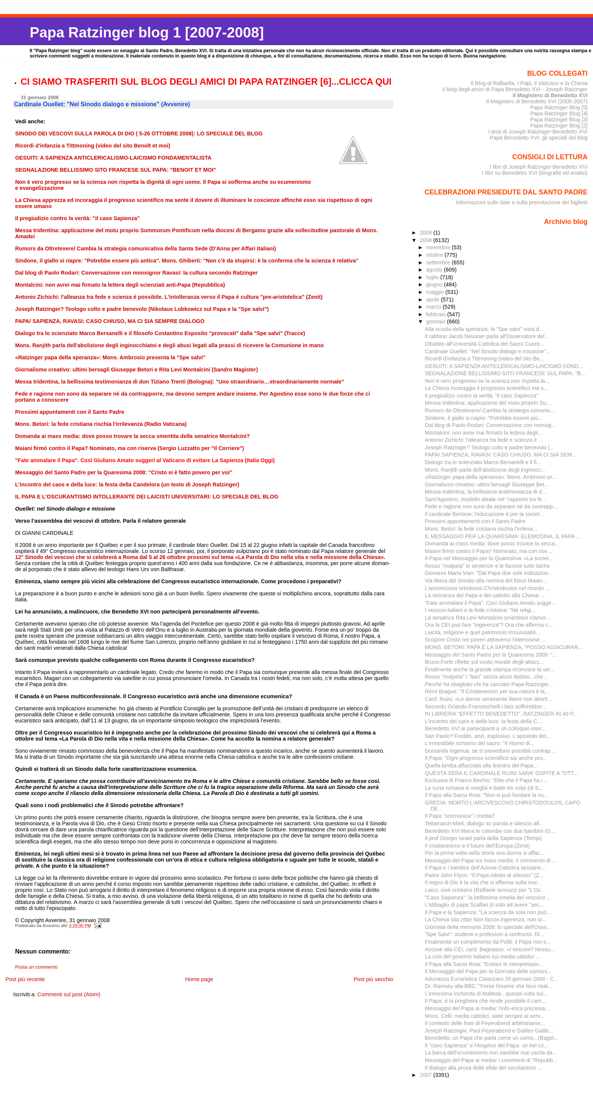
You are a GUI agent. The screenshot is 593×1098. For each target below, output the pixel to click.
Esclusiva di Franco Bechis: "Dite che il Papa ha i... (486, 780)
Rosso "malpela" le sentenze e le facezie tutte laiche (487, 566)
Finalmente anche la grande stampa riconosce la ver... (489, 669)
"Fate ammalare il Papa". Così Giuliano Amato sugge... (490, 603)
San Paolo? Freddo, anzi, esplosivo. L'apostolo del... (487, 736)
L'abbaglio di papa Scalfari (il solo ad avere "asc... (484, 905)
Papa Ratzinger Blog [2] (559, 126)
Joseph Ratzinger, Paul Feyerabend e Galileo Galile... (489, 1031)
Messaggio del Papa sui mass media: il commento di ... (490, 860)
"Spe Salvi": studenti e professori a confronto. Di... (484, 934)
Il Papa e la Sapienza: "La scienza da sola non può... (488, 912)
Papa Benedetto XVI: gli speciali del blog (539, 138)
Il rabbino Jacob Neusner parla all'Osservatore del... (487, 336)
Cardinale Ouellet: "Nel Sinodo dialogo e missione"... (487, 351)
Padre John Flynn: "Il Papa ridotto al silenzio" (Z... (484, 875)
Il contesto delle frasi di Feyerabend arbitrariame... (485, 1023)
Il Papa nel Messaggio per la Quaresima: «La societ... (489, 558)
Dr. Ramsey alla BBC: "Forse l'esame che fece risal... (488, 986)
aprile (433, 300)
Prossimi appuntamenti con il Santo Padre (475, 521)
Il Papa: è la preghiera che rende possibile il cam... (485, 1001)
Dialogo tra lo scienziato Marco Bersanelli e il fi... (483, 462)
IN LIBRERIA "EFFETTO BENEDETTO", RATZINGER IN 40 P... (501, 714)
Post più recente (25, 979)
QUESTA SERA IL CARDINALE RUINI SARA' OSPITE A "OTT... (501, 773)
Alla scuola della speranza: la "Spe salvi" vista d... (484, 329)
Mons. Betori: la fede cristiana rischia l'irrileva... (481, 529)
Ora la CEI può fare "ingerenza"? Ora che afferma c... (489, 625)
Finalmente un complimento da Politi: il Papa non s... (488, 942)
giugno (435, 284)
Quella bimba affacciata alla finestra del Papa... (481, 766)
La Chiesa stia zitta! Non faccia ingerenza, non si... (485, 919)
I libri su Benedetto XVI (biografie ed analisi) (534, 173)
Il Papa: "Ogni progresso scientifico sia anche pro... (486, 758)
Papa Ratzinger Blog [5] (559, 107)
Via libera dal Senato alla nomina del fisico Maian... (486, 581)
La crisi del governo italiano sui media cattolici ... (482, 957)
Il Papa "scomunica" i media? (460, 816)
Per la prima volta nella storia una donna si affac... (484, 853)
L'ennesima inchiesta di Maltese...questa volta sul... (486, 994)
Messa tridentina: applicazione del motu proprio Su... (488, 403)
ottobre (435, 255)
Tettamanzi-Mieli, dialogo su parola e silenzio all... (484, 823)
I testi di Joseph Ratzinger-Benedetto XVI (538, 132)
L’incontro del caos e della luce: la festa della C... (483, 721)
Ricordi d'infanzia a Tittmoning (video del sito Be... (484, 359)
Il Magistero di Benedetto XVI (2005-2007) (536, 101)
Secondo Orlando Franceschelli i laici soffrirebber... (485, 707)
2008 (426, 240)
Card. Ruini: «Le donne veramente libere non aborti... (488, 699)
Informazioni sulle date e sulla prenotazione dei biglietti (522, 202)
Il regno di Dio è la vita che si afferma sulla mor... (483, 882)
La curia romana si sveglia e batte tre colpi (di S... (484, 788)
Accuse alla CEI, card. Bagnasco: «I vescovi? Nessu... (490, 949)
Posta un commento (36, 967)
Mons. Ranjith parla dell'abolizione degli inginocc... (485, 470)
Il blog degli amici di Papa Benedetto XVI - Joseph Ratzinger (515, 89)
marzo (434, 307)
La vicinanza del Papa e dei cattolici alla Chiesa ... (485, 595)
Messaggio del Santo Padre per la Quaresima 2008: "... (491, 655)
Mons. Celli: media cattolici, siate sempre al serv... (484, 1016)
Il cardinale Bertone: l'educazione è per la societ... (484, 514)
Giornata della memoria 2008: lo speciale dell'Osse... (488, 927)
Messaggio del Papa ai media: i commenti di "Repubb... (491, 1060)
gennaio (436, 321)
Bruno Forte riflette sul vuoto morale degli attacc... (484, 662)
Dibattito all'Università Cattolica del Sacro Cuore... (484, 344)
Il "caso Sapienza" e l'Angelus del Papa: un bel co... (486, 1045)
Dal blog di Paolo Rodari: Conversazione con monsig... (490, 425)
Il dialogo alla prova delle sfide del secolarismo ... (483, 1068)
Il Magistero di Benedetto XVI (550, 95)
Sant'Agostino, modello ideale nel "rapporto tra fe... (485, 499)
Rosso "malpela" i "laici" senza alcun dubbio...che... (486, 677)
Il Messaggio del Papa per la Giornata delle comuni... (488, 971)
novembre (439, 247)
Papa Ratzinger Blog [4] (559, 113)
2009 (426, 233)
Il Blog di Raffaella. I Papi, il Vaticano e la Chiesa (528, 83)
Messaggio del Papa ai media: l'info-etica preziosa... (487, 1008)
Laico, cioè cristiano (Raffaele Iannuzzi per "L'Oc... (485, 890)
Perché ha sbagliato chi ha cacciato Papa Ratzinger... (489, 684)
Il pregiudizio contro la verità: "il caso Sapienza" (481, 396)
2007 (426, 1075)
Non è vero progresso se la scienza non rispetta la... (487, 381)
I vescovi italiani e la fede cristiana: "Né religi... (480, 610)
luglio (433, 277)
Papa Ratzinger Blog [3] (559, 119)
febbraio (436, 314)
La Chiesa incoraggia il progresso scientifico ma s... (486, 388)
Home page (199, 979)
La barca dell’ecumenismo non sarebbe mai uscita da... (491, 1053)
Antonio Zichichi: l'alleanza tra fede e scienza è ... (484, 440)
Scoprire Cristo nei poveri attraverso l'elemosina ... (485, 640)
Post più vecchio (373, 979)
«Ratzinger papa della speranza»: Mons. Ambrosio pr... (490, 477)
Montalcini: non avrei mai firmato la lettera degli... (483, 433)
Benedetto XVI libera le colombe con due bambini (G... (490, 831)
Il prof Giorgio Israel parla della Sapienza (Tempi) (483, 838)
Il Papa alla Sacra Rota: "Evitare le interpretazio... (484, 964)
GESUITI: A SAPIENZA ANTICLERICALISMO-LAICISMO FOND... (504, 366)
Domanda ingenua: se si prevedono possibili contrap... (490, 751)
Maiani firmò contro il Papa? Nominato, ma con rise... (488, 551)
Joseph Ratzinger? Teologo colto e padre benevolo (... (489, 447)
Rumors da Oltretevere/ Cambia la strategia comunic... (490, 410)
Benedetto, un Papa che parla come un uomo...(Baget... (491, 1038)
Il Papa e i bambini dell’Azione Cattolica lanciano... (485, 868)
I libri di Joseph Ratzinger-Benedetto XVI (539, 167)
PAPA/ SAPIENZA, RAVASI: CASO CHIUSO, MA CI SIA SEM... (500, 455)
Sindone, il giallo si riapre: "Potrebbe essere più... (484, 418)
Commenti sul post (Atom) (68, 994)
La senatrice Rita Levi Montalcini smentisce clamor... (487, 618)
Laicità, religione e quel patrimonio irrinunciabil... (482, 632)
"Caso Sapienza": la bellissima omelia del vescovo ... (488, 898)
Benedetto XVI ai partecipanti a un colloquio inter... (485, 728)
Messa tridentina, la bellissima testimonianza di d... (485, 492)
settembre (439, 262)
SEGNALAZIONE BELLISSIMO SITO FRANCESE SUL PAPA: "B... (505, 373)
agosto (435, 270)
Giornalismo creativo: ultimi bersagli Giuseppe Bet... (487, 484)
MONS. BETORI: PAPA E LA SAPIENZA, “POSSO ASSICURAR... (503, 647)
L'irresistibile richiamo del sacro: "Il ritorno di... (479, 743)
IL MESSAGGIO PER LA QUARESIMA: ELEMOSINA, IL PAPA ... (503, 536)
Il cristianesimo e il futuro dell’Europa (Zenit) (477, 846)
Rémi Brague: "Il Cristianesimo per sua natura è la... (487, 691)
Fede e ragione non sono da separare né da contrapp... (491, 506)
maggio (436, 292)
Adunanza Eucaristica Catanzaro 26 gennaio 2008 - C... (491, 979)
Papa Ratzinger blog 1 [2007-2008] (146, 32)
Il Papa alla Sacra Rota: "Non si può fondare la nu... (486, 795)
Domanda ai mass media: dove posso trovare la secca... (492, 543)
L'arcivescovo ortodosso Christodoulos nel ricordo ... (487, 588)
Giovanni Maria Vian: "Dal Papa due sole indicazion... (488, 573)
